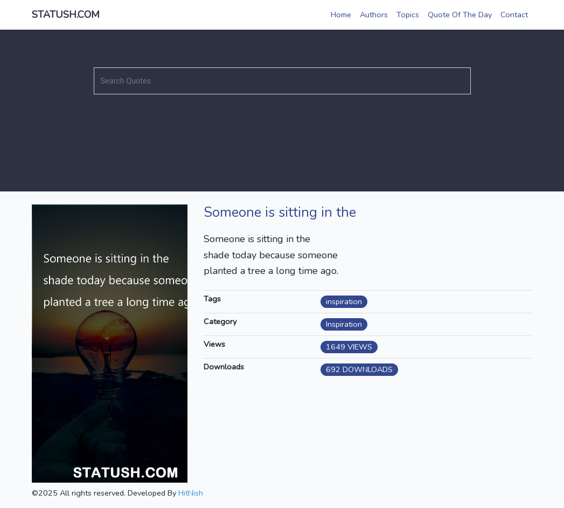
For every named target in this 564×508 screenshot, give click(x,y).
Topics (407, 14)
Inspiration (344, 324)
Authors (374, 14)
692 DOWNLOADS (359, 369)
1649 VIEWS (349, 346)
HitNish (190, 493)
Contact (514, 14)
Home (341, 14)
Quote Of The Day (460, 14)
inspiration (344, 301)
